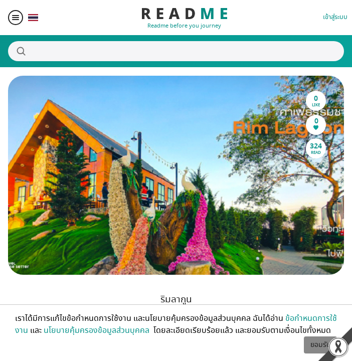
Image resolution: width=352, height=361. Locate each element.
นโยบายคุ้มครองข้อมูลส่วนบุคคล (97, 330)
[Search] (176, 51)
